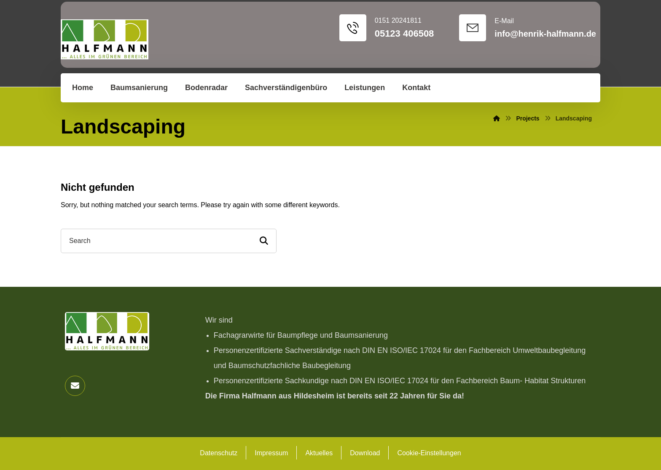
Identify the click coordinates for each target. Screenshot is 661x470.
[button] (75, 386)
